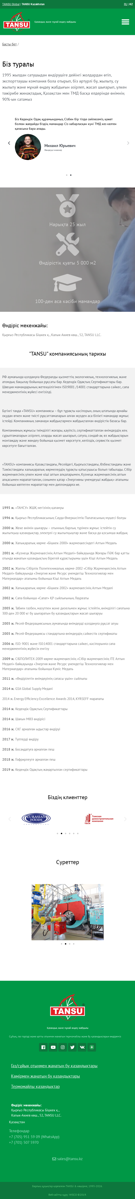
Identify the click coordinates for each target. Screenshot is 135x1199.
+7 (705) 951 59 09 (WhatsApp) (34, 1136)
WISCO (73, 1194)
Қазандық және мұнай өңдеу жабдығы (55, 21)
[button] (125, 22)
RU (125, 4)
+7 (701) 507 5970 (24, 1142)
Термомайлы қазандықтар (35, 1086)
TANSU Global (11, 4)
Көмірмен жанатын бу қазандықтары (45, 1076)
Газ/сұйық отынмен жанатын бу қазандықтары (54, 1065)
